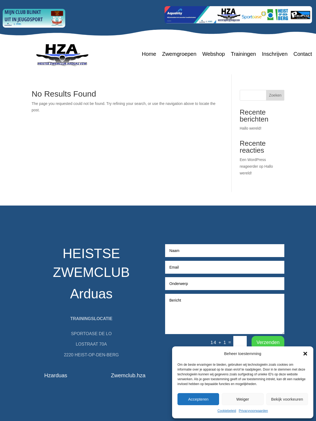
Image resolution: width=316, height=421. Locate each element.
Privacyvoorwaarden (253, 411)
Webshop (213, 54)
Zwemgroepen (179, 54)
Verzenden (267, 342)
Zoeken (275, 95)
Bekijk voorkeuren (287, 399)
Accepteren (198, 399)
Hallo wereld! (250, 128)
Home (149, 54)
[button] (305, 353)
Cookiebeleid (226, 411)
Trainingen (243, 54)
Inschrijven (275, 54)
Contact (302, 54)
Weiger (242, 399)
